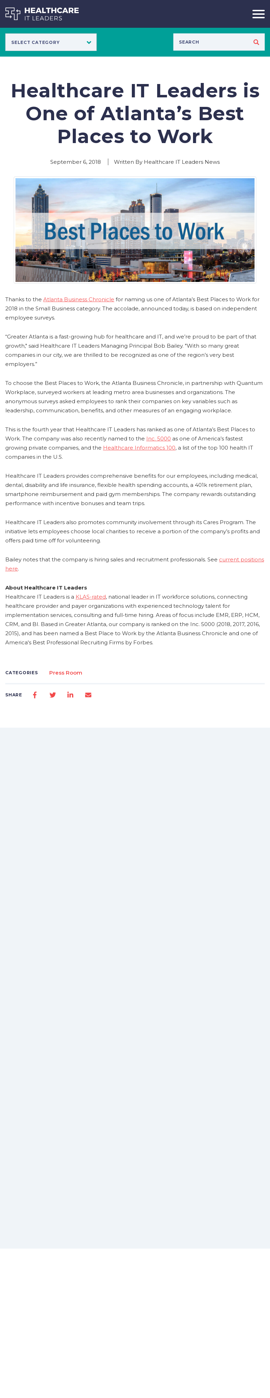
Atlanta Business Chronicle (78, 299)
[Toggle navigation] (256, 14)
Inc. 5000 (158, 438)
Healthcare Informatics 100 (139, 447)
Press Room (65, 672)
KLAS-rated (91, 596)
